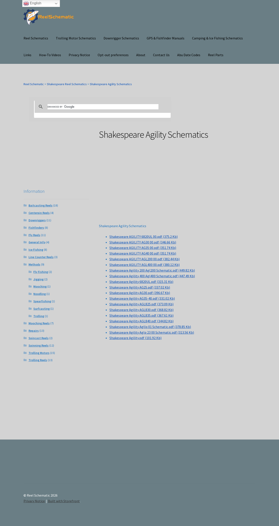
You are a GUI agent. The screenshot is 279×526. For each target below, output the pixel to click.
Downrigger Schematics (121, 38)
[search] (103, 106)
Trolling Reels (38, 360)
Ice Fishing (36, 250)
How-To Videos (50, 55)
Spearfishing (42, 301)
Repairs (34, 331)
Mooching (40, 286)
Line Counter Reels (41, 257)
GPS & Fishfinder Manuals (165, 38)
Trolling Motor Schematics (76, 38)
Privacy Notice (79, 55)
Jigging (38, 279)
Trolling (38, 316)
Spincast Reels (39, 338)
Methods (34, 264)
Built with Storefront (64, 501)
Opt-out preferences (113, 55)
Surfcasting (41, 309)
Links (27, 55)
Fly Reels (34, 235)
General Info (37, 242)
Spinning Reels (39, 345)
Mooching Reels (39, 323)
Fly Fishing (40, 272)
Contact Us (161, 55)
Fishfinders (36, 228)
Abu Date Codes (188, 55)
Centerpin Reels (39, 213)
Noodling (39, 294)
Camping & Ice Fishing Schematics (217, 38)
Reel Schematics (36, 38)
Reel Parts (215, 55)
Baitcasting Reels (41, 205)
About (140, 55)
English (32, 3)
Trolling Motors (39, 353)
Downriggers (37, 220)
